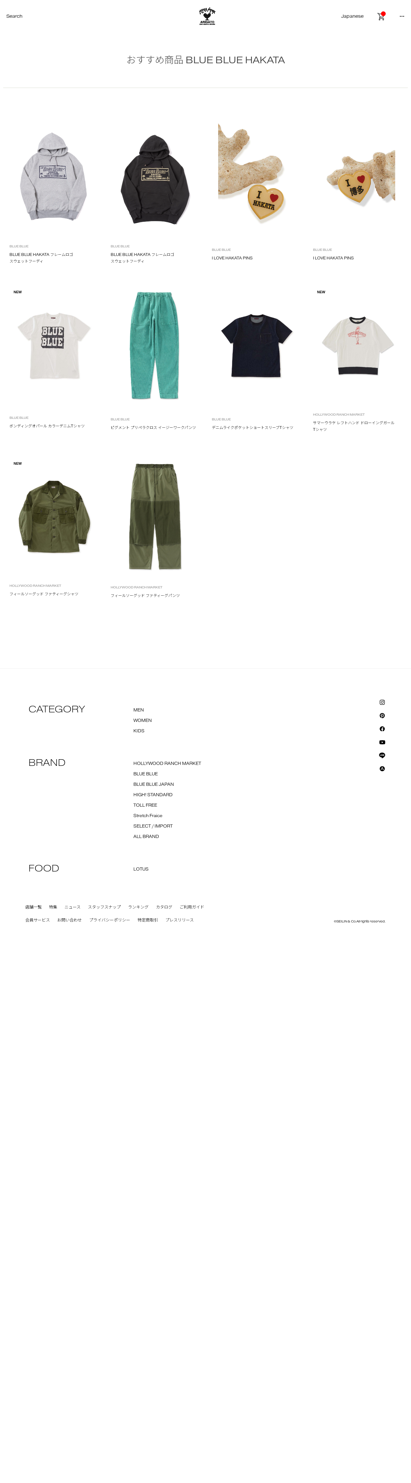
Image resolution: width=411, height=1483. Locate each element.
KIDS (138, 683)
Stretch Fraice (148, 768)
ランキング (138, 860)
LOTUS (141, 822)
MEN (138, 663)
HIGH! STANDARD (153, 747)
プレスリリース (179, 873)
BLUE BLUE (145, 726)
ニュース (72, 860)
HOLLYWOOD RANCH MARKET (167, 716)
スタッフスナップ (104, 860)
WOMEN (142, 673)
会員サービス (37, 873)
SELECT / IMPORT (153, 779)
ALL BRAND (146, 789)
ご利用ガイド (192, 860)
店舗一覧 (33, 860)
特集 (53, 860)
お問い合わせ (69, 873)
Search (14, 16)
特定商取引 (148, 873)
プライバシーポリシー (109, 873)
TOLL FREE (145, 758)
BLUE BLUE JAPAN (153, 737)
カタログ (164, 860)
